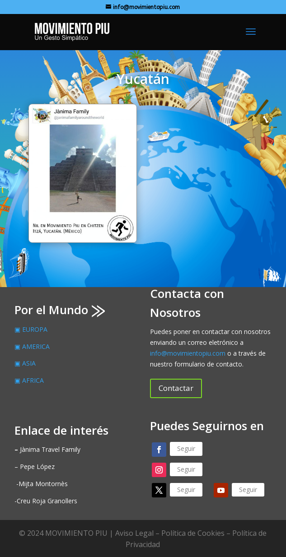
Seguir (186, 448)
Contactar (176, 388)
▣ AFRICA (29, 380)
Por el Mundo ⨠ (59, 310)
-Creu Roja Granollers (45, 501)
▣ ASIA (25, 363)
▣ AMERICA (32, 346)
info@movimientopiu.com (187, 353)
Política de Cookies (193, 533)
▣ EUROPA (30, 329)
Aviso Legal (134, 533)
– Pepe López (34, 466)
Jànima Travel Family (47, 449)
